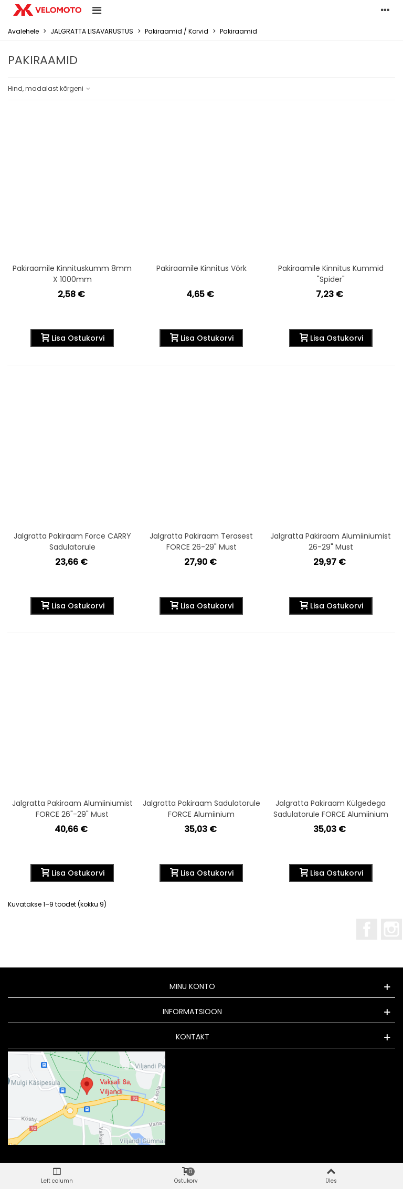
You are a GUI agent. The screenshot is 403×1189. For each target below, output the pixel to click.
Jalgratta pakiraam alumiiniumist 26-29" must (330, 541)
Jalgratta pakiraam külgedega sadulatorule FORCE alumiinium (330, 808)
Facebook (366, 929)
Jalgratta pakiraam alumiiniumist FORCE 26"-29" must (72, 808)
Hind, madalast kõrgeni (49, 88)
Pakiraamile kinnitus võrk (201, 268)
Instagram (391, 929)
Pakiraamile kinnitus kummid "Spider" (331, 274)
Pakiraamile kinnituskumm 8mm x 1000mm (72, 274)
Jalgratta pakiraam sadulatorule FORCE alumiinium (201, 808)
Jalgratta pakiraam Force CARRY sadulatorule (72, 541)
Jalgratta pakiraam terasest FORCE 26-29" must (201, 541)
